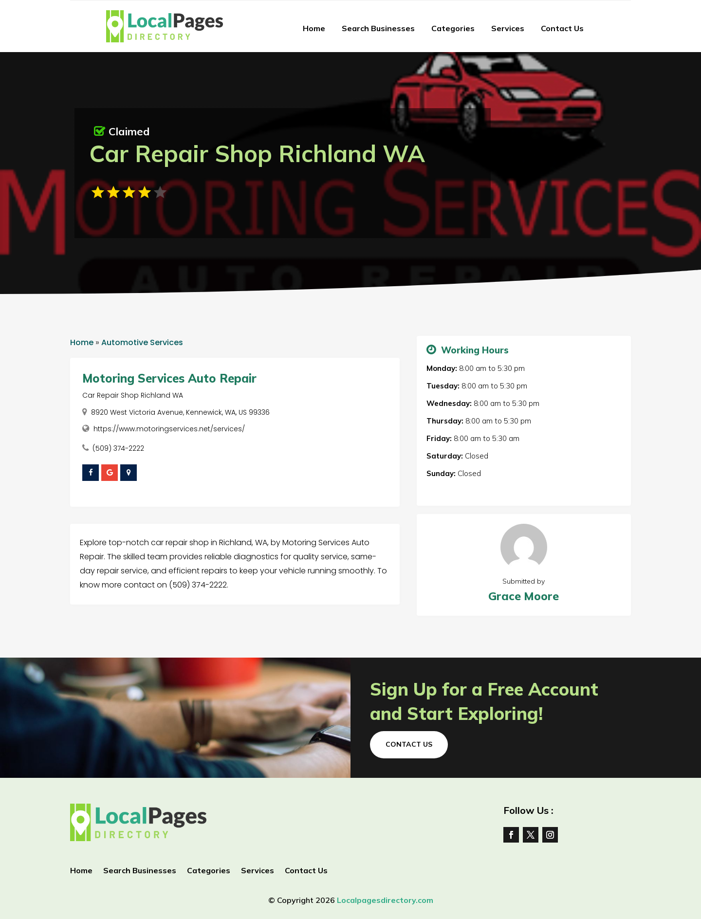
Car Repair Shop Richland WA (132, 395)
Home (314, 28)
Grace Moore (523, 596)
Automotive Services (142, 342)
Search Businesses (378, 28)
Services (507, 28)
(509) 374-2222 (118, 448)
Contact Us (562, 28)
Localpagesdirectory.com (385, 900)
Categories (453, 28)
